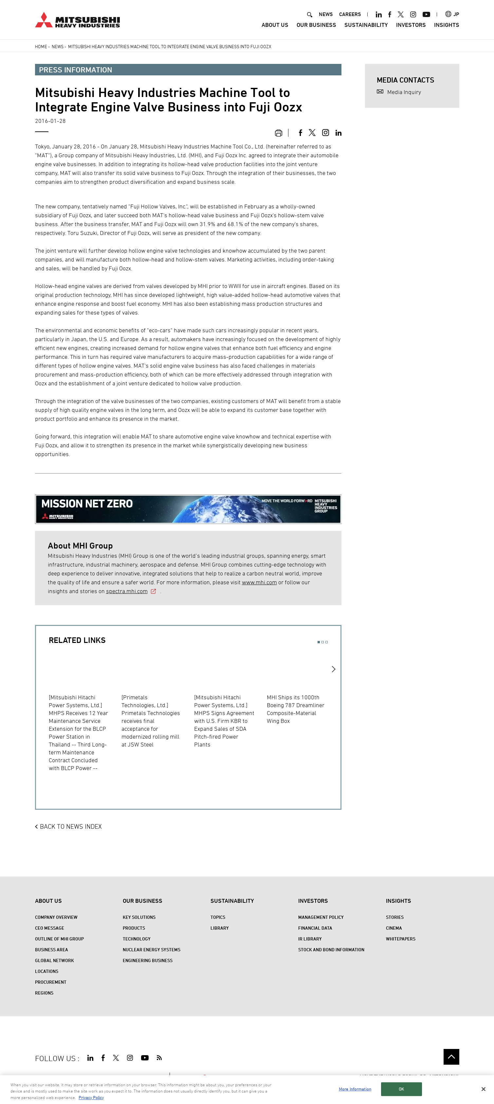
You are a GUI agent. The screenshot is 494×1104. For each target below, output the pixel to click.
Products (134, 928)
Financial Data (315, 928)
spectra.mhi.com (127, 591)
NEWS (326, 14)
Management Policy (321, 917)
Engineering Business (148, 960)
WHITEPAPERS (400, 938)
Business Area (51, 949)
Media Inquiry (404, 91)
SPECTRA (191, 1077)
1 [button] (319, 642)
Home (41, 46)
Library (219, 928)
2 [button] (322, 642)
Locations (46, 971)
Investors (411, 24)
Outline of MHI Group (59, 938)
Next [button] (334, 716)
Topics (217, 917)
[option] (85, 711)
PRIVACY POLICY (119, 1077)
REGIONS (44, 993)
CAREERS (350, 14)
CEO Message (49, 928)
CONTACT (153, 1077)
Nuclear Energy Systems (151, 949)
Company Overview (56, 917)
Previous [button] (42, 716)
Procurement (50, 982)
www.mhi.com (259, 582)
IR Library (310, 938)
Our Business (316, 24)
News (58, 46)
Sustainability (366, 24)
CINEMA (394, 928)
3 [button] (326, 642)
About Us (275, 24)
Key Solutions (139, 917)
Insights (446, 24)
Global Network (54, 960)
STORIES (395, 917)
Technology (137, 938)
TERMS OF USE (79, 1077)
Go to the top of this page (451, 1057)
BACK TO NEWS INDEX (71, 826)
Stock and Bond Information (331, 949)
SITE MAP (46, 1077)
